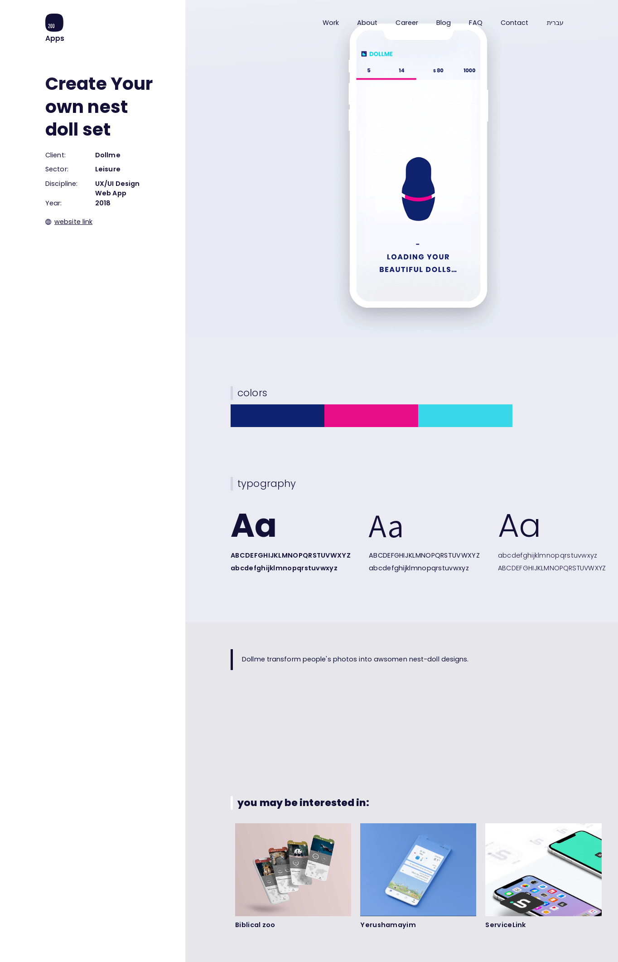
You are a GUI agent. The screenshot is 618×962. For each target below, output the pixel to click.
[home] (54, 28)
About (367, 22)
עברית (555, 23)
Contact (515, 22)
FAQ (475, 22)
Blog (443, 22)
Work (331, 22)
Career (407, 22)
